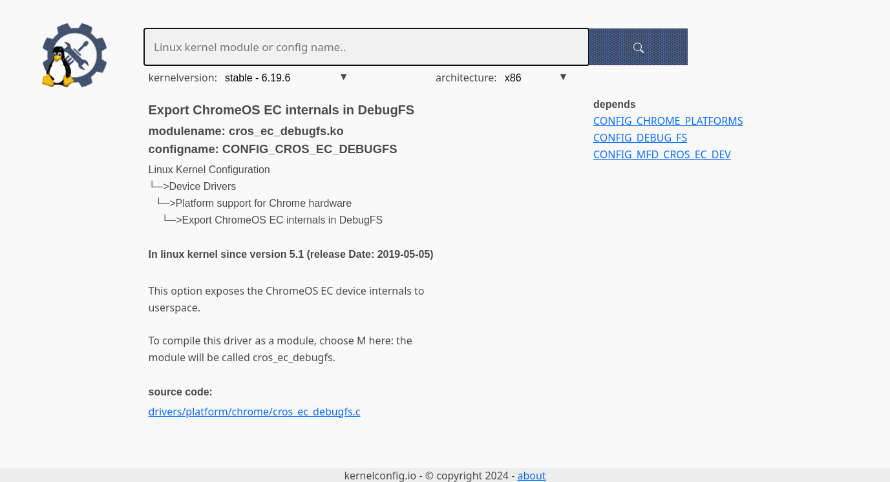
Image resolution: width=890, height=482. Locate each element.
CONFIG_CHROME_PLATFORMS (668, 121)
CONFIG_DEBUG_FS (640, 138)
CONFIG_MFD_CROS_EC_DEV (662, 154)
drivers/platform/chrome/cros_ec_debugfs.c (255, 411)
